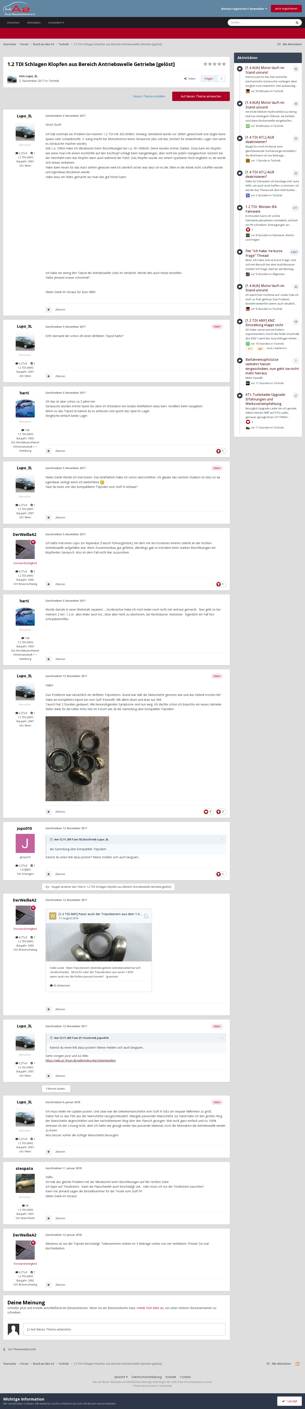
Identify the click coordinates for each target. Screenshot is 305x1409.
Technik (54, 81)
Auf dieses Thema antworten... (50, 1329)
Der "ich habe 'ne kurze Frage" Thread (263, 253)
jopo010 (24, 828)
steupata (24, 1168)
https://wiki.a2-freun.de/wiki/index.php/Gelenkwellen (81, 1060)
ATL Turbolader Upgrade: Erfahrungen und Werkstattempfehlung (265, 399)
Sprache (121, 1377)
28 (25, 1205)
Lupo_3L (32, 76)
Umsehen (13, 22)
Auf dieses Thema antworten (201, 96)
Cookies (185, 1377)
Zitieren (60, 309)
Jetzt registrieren (286, 8)
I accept (289, 1401)
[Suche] (247, 22)
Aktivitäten (34, 22)
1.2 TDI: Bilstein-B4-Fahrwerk (261, 209)
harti (24, 392)
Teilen (189, 78)
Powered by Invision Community (152, 1386)
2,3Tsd (21, 865)
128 (25, 430)
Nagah (56, 887)
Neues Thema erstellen (149, 96)
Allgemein (278, 274)
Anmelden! (56, 22)
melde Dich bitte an (150, 1308)
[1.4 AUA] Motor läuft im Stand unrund (264, 70)
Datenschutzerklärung (147, 1377)
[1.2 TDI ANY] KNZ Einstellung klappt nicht (264, 322)
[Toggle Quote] (52, 839)
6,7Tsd (21, 571)
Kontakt (170, 1377)
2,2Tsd (21, 153)
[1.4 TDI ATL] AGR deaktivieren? (259, 139)
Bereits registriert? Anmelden (244, 9)
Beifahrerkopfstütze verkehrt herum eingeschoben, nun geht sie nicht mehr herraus (272, 366)
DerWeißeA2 (24, 534)
